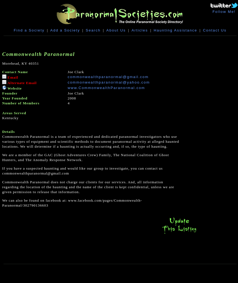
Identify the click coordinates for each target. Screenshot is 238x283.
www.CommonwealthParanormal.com (106, 88)
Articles (140, 30)
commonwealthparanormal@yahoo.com (109, 82)
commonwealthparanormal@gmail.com (108, 77)
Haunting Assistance (175, 30)
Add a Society (65, 30)
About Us (116, 30)
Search (93, 30)
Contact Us (214, 30)
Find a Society (29, 30)
